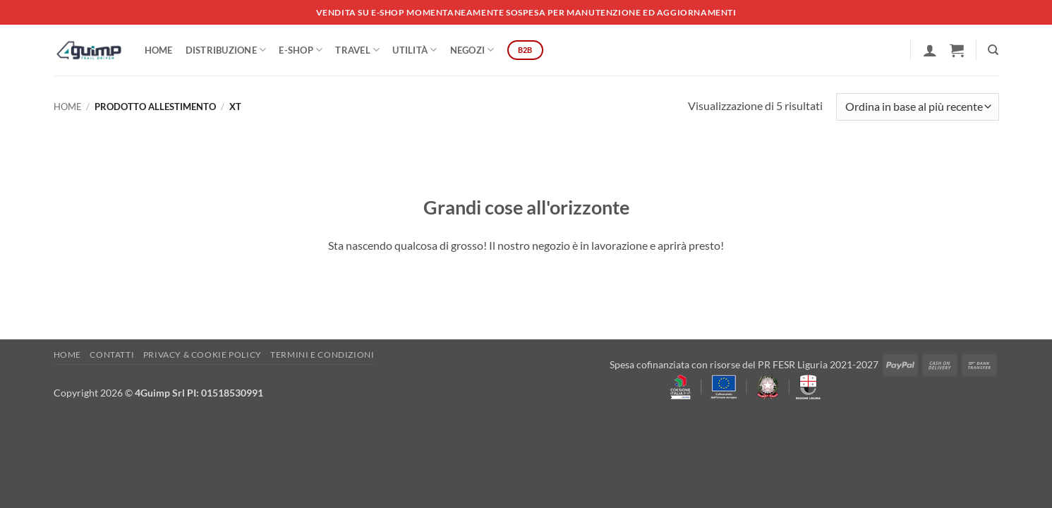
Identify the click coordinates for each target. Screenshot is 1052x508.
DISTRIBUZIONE (226, 49)
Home (159, 50)
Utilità (414, 49)
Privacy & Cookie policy (202, 354)
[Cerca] (993, 50)
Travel (357, 49)
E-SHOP (300, 49)
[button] (930, 50)
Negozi (472, 49)
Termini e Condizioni (322, 354)
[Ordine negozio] (917, 107)
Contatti (112, 354)
